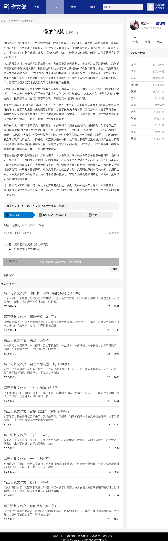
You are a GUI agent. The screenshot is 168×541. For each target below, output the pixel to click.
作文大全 (13, 21)
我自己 (135, 84)
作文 (55, 6)
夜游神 (145, 23)
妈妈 (133, 91)
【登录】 (77, 262)
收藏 (36, 6)
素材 (73, 6)
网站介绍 (58, 537)
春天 (133, 132)
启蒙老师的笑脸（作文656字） (32, 244)
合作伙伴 (70, 537)
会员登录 (160, 8)
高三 (24, 225)
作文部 (14, 7)
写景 (133, 105)
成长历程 (95, 537)
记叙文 (16, 225)
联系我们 (83, 537)
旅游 (133, 138)
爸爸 (133, 111)
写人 (133, 78)
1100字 (40, 225)
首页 (3, 21)
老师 (133, 98)
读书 (133, 71)
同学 (133, 125)
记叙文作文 (27, 21)
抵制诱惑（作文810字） (28, 249)
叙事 (31, 225)
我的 (92, 6)
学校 (133, 118)
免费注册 (160, 4)
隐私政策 (107, 537)
